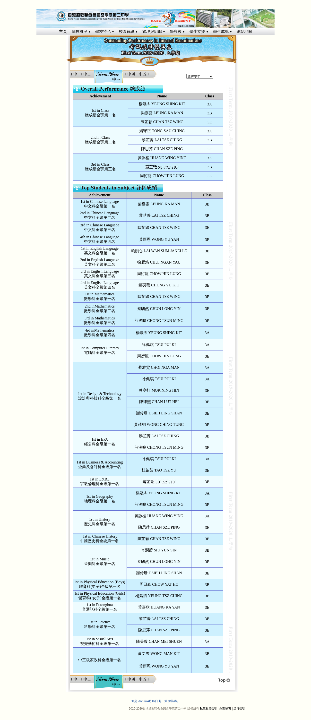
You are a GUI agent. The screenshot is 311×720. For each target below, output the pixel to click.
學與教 (175, 31)
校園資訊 (126, 31)
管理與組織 (152, 31)
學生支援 (197, 31)
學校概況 (79, 31)
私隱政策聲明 (208, 708)
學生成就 (221, 31)
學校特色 (103, 31)
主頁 (63, 31)
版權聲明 (239, 708)
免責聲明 (225, 708)
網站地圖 (244, 31)
